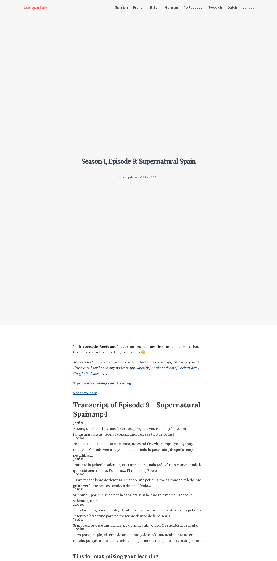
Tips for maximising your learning (102, 383)
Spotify (143, 368)
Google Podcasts (86, 374)
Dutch (232, 7)
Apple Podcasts (163, 368)
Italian (154, 7)
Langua (248, 7)
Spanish (121, 7)
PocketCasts (187, 368)
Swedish (215, 7)
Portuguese (193, 7)
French (138, 7)
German (171, 7)
